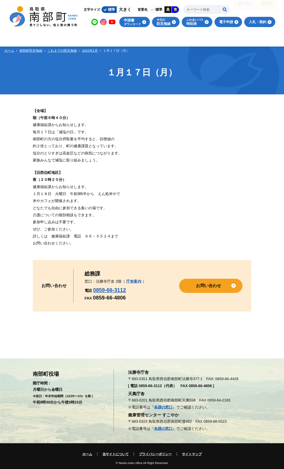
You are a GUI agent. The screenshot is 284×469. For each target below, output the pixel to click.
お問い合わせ (208, 285)
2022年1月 (90, 50)
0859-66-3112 (109, 290)
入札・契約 (257, 22)
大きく (125, 9)
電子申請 (226, 22)
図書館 (266, 6)
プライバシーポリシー (155, 454)
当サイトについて (115, 454)
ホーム (9, 50)
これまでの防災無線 (62, 50)
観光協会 (245, 6)
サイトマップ (192, 454)
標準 (111, 9)
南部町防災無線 (30, 50)
